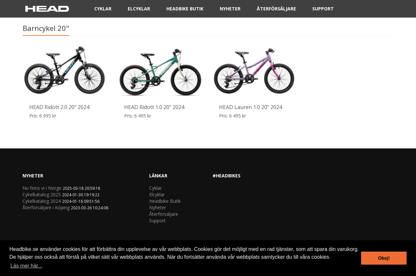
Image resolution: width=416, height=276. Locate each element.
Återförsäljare (276, 10)
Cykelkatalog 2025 (41, 194)
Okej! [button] (384, 258)
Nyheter (230, 10)
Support (323, 10)
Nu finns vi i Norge (41, 188)
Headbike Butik (184, 10)
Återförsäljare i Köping (46, 207)
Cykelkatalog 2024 (41, 201)
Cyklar (102, 10)
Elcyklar (139, 10)
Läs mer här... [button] (26, 266)
